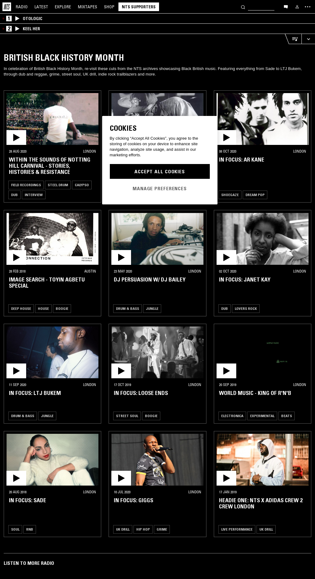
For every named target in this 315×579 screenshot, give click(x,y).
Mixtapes (87, 7)
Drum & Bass (127, 308)
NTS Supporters (139, 7)
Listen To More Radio (29, 563)
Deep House (21, 308)
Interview (34, 194)
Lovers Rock (246, 308)
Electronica (232, 415)
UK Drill (123, 529)
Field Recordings (26, 185)
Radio (22, 7)
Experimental (262, 415)
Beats (286, 415)
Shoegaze (230, 194)
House (43, 308)
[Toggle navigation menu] (308, 6)
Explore (63, 7)
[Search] (243, 6)
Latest (41, 7)
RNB (29, 529)
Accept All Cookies (159, 171)
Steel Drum (58, 185)
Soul (15, 529)
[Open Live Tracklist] (293, 39)
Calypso (82, 185)
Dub (14, 194)
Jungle (152, 308)
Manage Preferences (160, 188)
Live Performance (237, 529)
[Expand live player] (308, 39)
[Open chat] (285, 6)
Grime (162, 529)
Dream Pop (255, 194)
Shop (109, 7)
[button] (52, 119)
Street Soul (127, 415)
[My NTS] (297, 7)
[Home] (6, 6)
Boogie (62, 308)
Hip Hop (143, 529)
